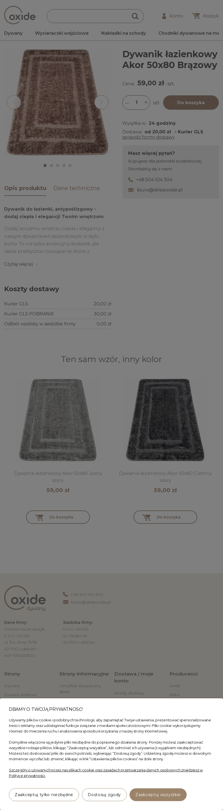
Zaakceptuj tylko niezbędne (44, 794)
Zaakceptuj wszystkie (158, 794)
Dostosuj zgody (104, 794)
